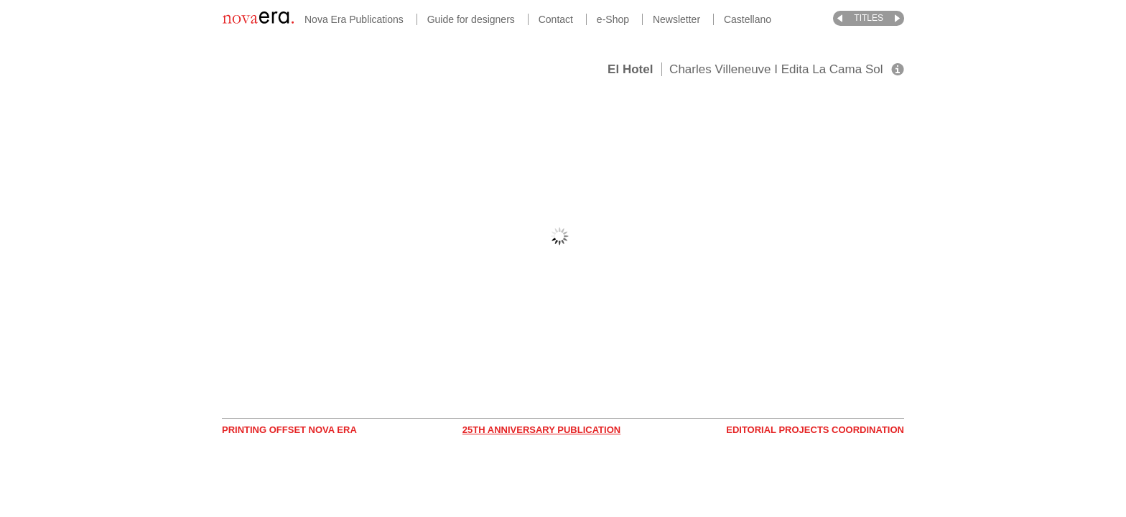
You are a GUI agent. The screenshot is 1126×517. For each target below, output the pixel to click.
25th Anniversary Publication (541, 429)
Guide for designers (471, 19)
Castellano (747, 19)
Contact (556, 19)
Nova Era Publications (354, 19)
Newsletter (676, 19)
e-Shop (613, 19)
